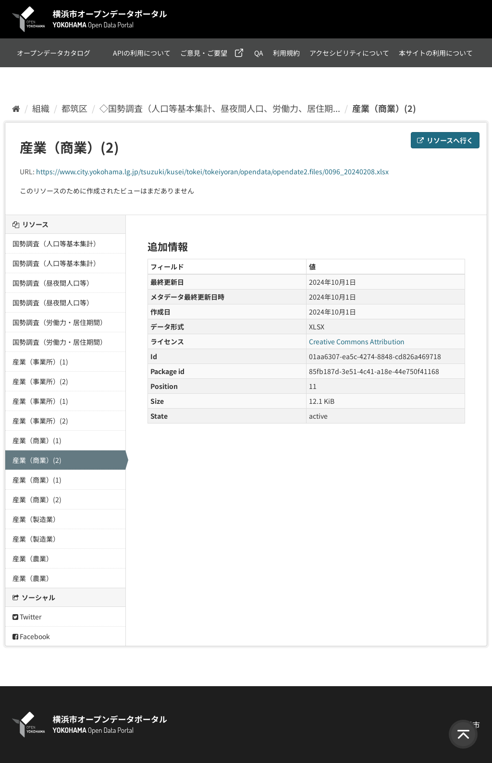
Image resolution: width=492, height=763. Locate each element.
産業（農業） (32, 558)
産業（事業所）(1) (40, 361)
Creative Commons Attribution (357, 341)
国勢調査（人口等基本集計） (56, 243)
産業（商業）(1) (37, 440)
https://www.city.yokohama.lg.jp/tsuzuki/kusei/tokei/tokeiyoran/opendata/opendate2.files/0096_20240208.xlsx (212, 171)
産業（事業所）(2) (40, 381)
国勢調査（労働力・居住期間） (59, 322)
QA (258, 53)
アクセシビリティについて (349, 53)
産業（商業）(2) (384, 108)
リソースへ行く (445, 140)
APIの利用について (142, 53)
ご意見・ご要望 (203, 53)
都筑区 (74, 108)
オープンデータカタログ (53, 53)
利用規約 (286, 53)
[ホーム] (16, 108)
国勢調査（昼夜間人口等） (52, 283)
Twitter (26, 616)
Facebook (31, 636)
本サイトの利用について (436, 53)
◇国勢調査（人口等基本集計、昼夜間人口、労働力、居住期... (219, 108)
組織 (40, 108)
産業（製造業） (36, 519)
